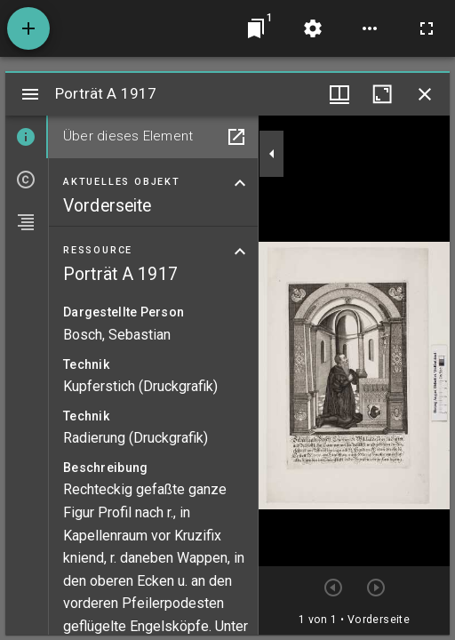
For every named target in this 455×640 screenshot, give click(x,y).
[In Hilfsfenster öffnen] (236, 137)
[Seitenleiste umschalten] (30, 94)
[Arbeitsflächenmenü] (312, 28)
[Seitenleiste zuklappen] (272, 153)
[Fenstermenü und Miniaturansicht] (339, 94)
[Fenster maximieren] (382, 94)
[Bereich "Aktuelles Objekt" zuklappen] (240, 183)
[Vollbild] (426, 28)
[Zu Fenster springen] (256, 28)
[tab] (26, 137)
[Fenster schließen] (424, 94)
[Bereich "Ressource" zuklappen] (240, 251)
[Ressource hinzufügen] (28, 28)
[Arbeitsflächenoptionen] (369, 28)
